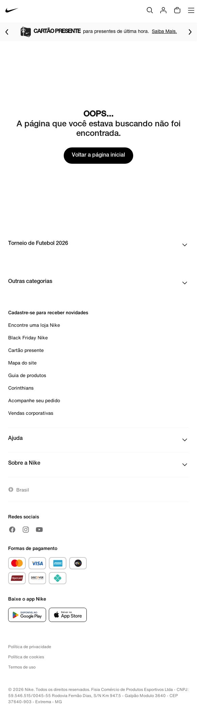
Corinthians (21, 387)
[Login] (163, 10)
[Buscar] (150, 10)
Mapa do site (22, 362)
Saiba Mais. (164, 31)
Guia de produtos (27, 375)
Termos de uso (22, 667)
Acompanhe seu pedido (34, 400)
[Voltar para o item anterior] (7, 31)
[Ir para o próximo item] (190, 31)
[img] (177, 10)
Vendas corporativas (30, 412)
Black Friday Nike (28, 337)
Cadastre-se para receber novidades (48, 312)
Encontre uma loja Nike (34, 324)
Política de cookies (26, 657)
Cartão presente (26, 350)
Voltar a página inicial (98, 155)
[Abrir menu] (191, 10)
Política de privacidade (29, 646)
